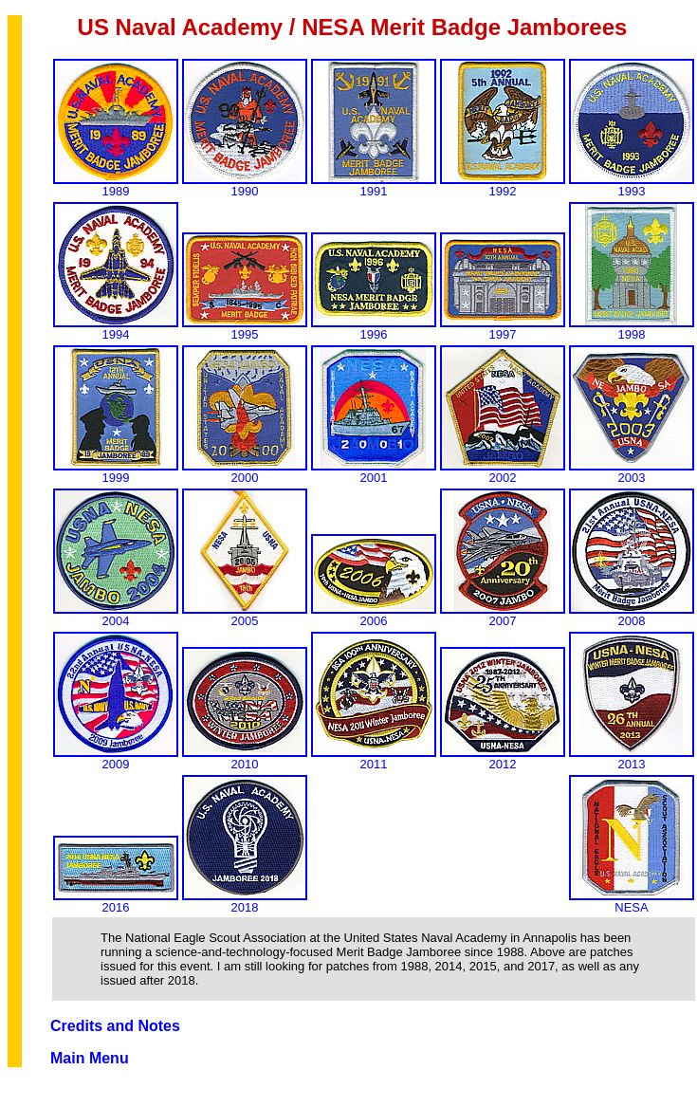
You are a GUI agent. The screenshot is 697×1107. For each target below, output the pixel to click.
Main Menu (89, 1058)
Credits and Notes (115, 1026)
